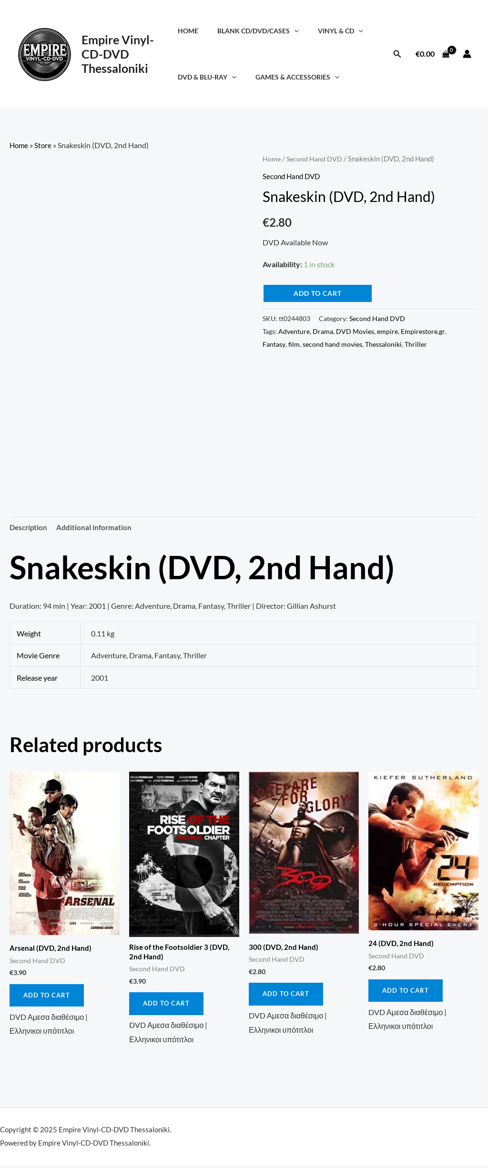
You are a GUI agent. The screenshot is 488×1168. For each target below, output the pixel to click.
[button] (397, 54)
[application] (292, 31)
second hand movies (332, 344)
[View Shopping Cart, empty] (432, 53)
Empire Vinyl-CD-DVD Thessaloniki (117, 53)
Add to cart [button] (47, 997)
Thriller (416, 344)
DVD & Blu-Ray (211, 77)
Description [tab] (30, 527)
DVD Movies (355, 331)
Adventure (294, 331)
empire (387, 331)
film (294, 344)
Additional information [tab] (97, 527)
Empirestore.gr (423, 331)
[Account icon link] (467, 54)
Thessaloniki (383, 344)
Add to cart (318, 293)
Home (192, 31)
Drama (323, 331)
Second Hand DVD (315, 158)
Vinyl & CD (333, 31)
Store (44, 145)
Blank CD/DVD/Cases (256, 31)
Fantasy (274, 344)
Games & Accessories (295, 77)
